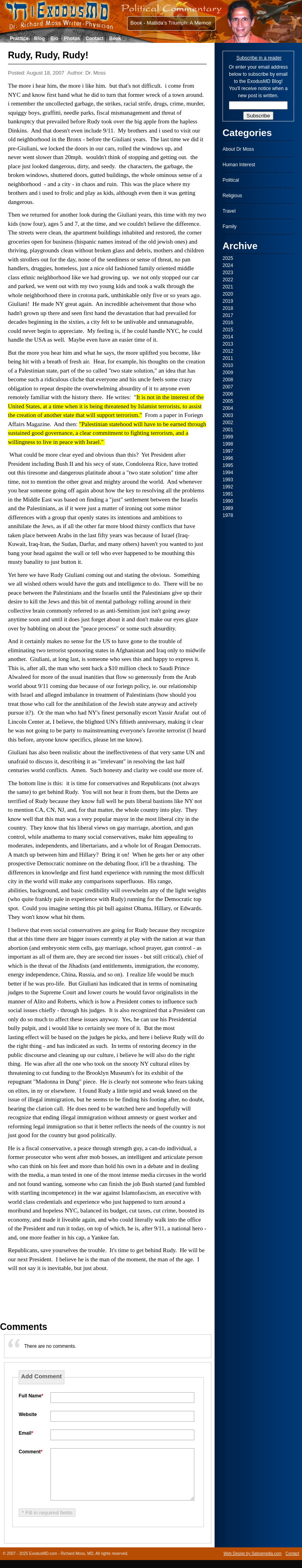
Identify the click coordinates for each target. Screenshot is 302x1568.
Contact (95, 38)
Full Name (31, 1396)
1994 (228, 472)
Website (28, 1414)
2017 (228, 315)
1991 (228, 494)
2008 (228, 379)
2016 (228, 322)
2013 (228, 344)
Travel (229, 211)
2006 (228, 394)
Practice (19, 38)
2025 (228, 258)
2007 (228, 387)
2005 (228, 401)
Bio (54, 38)
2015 (228, 329)
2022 (228, 279)
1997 (228, 451)
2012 (228, 351)
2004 (228, 408)
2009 (228, 372)
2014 (228, 337)
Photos (72, 38)
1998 (228, 444)
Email (26, 1433)
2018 (228, 308)
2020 (228, 294)
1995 (228, 465)
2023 (228, 272)
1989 (228, 508)
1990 (228, 501)
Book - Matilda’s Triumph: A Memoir (170, 23)
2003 (228, 415)
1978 (228, 515)
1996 (228, 458)
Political (231, 180)
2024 (228, 265)
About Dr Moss (238, 149)
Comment (31, 1452)
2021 (228, 287)
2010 (228, 365)
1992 (228, 487)
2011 (228, 358)
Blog (39, 38)
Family (229, 226)
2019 (228, 301)
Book (115, 38)
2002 (228, 422)
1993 (228, 479)
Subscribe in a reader (259, 58)
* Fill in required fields (47, 1513)
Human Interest (239, 164)
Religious (232, 195)
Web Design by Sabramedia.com (253, 1553)
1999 (228, 437)
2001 (228, 429)
